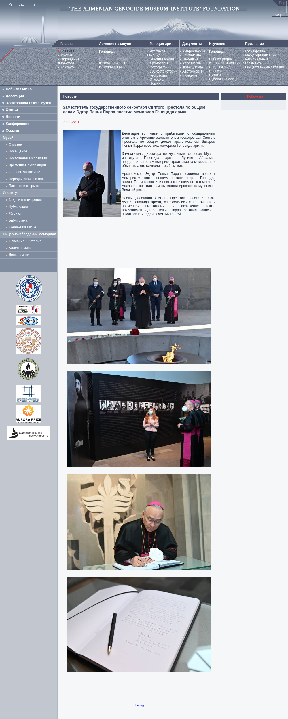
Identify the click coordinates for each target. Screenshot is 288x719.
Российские (191, 63)
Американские (193, 51)
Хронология (159, 63)
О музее (15, 144)
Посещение (18, 151)
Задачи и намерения (25, 200)
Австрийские (192, 71)
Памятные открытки (25, 186)
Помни (155, 83)
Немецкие (190, 59)
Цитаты (215, 75)
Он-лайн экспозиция (26, 172)
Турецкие (189, 75)
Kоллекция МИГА (22, 227)
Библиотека (18, 220)
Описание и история (25, 241)
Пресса (215, 71)
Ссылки (12, 131)
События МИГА (19, 89)
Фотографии (160, 67)
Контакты (67, 67)
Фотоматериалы (112, 63)
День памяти (19, 255)
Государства (255, 51)
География (158, 75)
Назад (139, 705)
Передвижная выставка (28, 179)
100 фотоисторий (164, 71)
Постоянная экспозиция (28, 158)
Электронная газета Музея (28, 103)
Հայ (281, 7)
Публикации (18, 207)
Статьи (12, 110)
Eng (282, 3)
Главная (67, 51)
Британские (191, 55)
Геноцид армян (162, 59)
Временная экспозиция (27, 165)
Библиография (221, 59)
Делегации (15, 96)
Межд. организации (260, 55)
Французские (192, 67)
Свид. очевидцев (222, 67)
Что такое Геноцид (156, 53)
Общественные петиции (264, 67)
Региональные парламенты (255, 61)
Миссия (66, 55)
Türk (281, 11)
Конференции (17, 124)
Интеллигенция (111, 67)
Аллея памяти (20, 248)
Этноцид (157, 79)
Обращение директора (68, 61)
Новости (13, 117)
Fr (284, 15)
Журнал (16, 213)
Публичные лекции (224, 79)
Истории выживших (224, 63)
